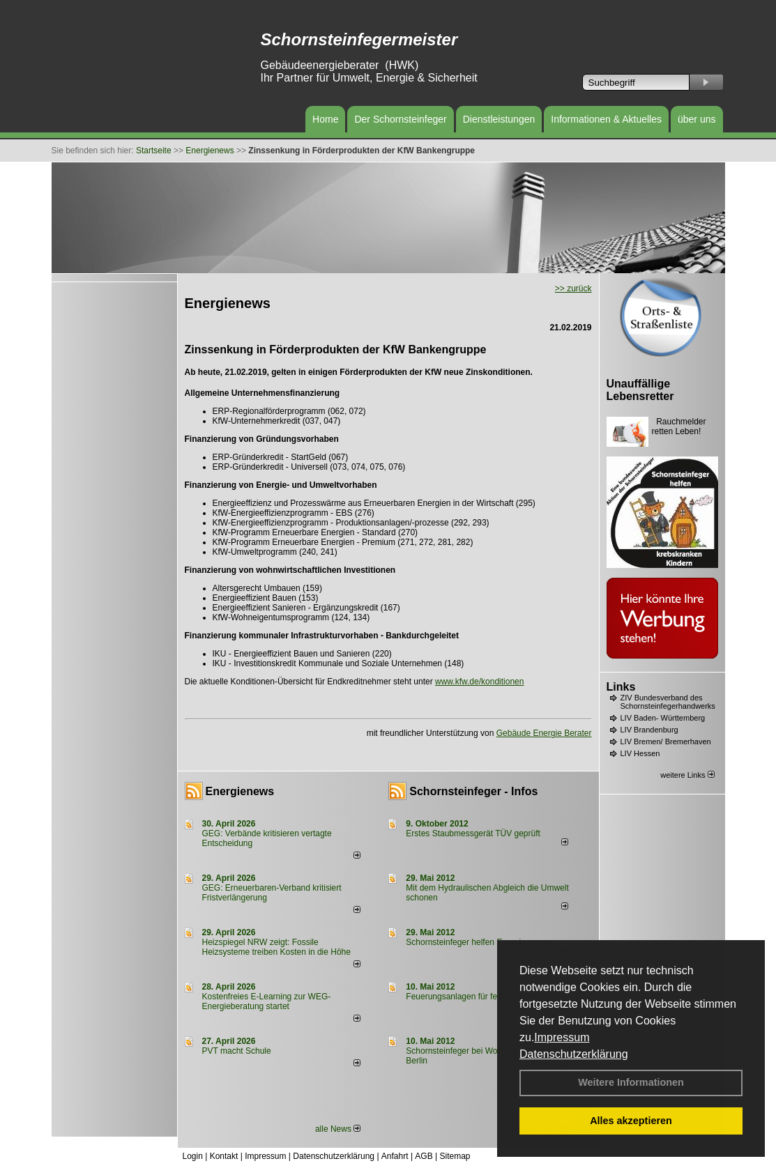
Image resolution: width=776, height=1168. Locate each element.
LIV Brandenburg (649, 729)
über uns (696, 119)
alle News (337, 1129)
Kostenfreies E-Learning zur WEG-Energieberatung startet (266, 1001)
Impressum (561, 1037)
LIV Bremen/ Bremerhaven (666, 741)
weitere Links (687, 775)
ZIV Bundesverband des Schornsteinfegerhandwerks (668, 701)
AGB (423, 1156)
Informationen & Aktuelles (606, 119)
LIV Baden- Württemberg (663, 718)
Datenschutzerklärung (573, 1054)
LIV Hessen (640, 753)
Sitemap (454, 1156)
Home (325, 119)
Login (193, 1156)
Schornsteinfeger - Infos (473, 791)
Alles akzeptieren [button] (631, 1120)
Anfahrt (395, 1156)
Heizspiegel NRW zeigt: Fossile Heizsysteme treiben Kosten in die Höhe (276, 947)
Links (621, 687)
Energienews (240, 791)
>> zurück (573, 288)
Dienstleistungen (499, 119)
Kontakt (224, 1156)
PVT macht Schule (236, 1051)
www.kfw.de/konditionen (479, 681)
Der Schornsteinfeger (400, 119)
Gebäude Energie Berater (544, 733)
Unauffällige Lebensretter (640, 390)
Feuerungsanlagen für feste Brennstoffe (479, 996)
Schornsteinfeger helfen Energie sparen (479, 942)
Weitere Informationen (631, 1082)
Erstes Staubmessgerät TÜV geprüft (473, 833)
